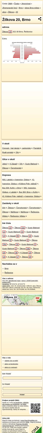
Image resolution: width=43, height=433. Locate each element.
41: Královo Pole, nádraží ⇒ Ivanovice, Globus (21, 196)
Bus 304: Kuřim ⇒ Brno (11, 188)
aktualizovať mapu (15, 281)
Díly (17, 152)
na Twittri (23, 404)
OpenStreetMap (18, 135)
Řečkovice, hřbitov (17, 216)
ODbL (27, 422)
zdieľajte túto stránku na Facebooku (15, 403)
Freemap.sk (30, 135)
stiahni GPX (6, 286)
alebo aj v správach (11, 367)
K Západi (13, 164)
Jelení (4, 164)
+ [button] (5, 86)
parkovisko (26, 148)
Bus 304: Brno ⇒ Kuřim (28, 192)
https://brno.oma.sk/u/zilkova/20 (12, 137)
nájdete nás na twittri (11, 361)
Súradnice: (5, 284)
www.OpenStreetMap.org (29, 420)
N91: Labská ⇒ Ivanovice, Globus (16, 180)
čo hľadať (6, 384)
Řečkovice (9, 273)
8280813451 (6, 282)
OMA (10, 4)
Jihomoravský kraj (9, 8)
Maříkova (14, 212)
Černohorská (16, 168)
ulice (4, 12)
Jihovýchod (25, 4)
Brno (21, 8)
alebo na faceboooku (11, 364)
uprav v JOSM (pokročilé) (29, 281)
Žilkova (11, 12)
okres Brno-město (32, 8)
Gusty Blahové (31, 164)
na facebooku (17, 402)
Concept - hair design (11, 148)
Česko (16, 4)
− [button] (5, 89)
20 (17, 12)
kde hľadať (6, 374)
